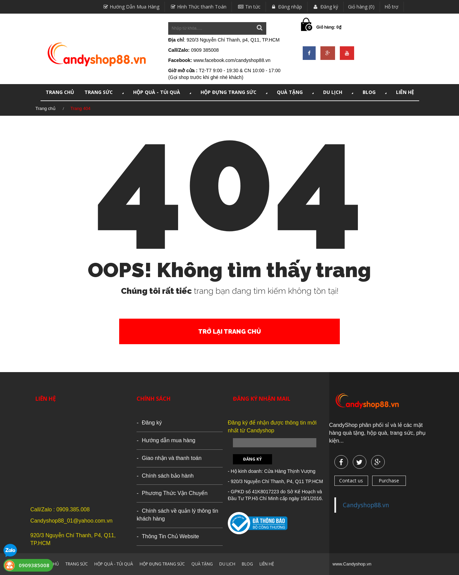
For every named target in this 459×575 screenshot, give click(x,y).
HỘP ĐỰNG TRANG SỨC (235, 92)
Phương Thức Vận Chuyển (174, 493)
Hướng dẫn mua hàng (168, 440)
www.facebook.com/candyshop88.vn (231, 60)
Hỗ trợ (391, 6)
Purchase (389, 480)
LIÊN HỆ (405, 92)
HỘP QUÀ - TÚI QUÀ (162, 92)
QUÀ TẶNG (296, 92)
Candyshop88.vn (366, 505)
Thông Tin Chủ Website (170, 536)
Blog (375, 92)
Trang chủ (45, 108)
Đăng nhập (286, 6)
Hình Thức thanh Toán (197, 6)
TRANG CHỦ (60, 92)
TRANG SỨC (104, 92)
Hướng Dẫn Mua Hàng (130, 6)
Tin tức (248, 6)
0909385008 (34, 565)
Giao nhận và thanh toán (171, 458)
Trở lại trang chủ (229, 331)
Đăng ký (325, 6)
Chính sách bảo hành (167, 476)
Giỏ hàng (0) (361, 6)
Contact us (351, 480)
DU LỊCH (338, 92)
